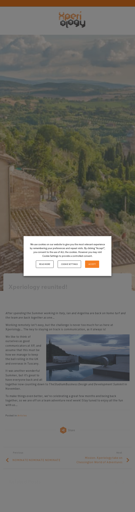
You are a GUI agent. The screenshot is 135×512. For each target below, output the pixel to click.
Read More (44, 264)
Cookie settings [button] (69, 264)
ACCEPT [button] (92, 264)
